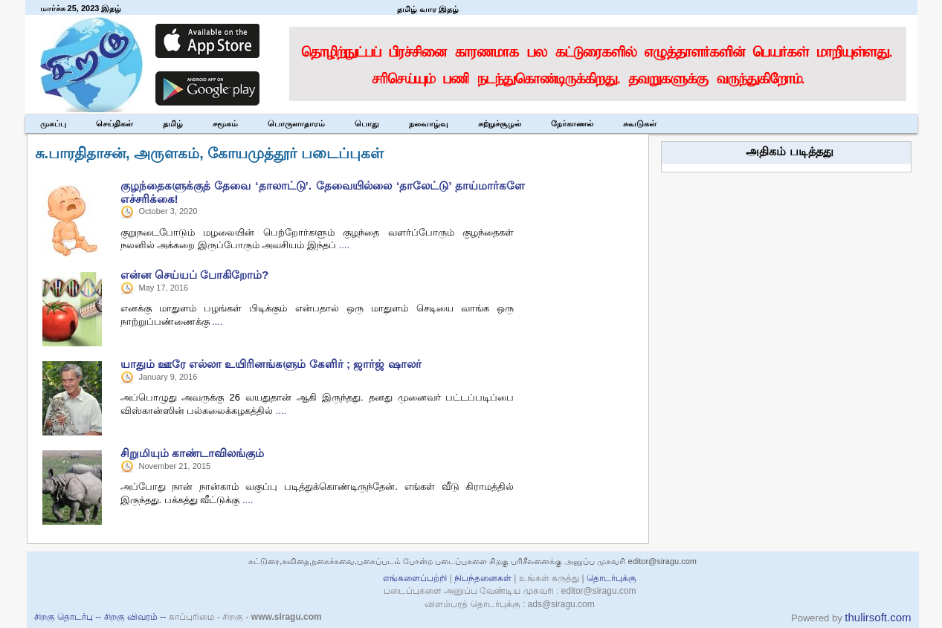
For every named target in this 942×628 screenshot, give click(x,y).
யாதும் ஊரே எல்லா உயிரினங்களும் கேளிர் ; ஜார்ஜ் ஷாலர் (271, 363)
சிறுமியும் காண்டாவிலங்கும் (192, 453)
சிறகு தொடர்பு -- (69, 617)
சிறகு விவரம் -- (136, 617)
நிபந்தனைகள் (483, 578)
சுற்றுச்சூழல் (499, 123)
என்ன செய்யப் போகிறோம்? (194, 274)
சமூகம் (225, 123)
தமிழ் (173, 123)
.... (344, 244)
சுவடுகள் (640, 123)
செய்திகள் (114, 123)
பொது (367, 123)
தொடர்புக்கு (611, 578)
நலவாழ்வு (428, 123)
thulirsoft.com (878, 617)
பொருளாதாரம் (296, 123)
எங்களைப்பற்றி (415, 578)
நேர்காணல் (572, 123)
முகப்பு (53, 123)
